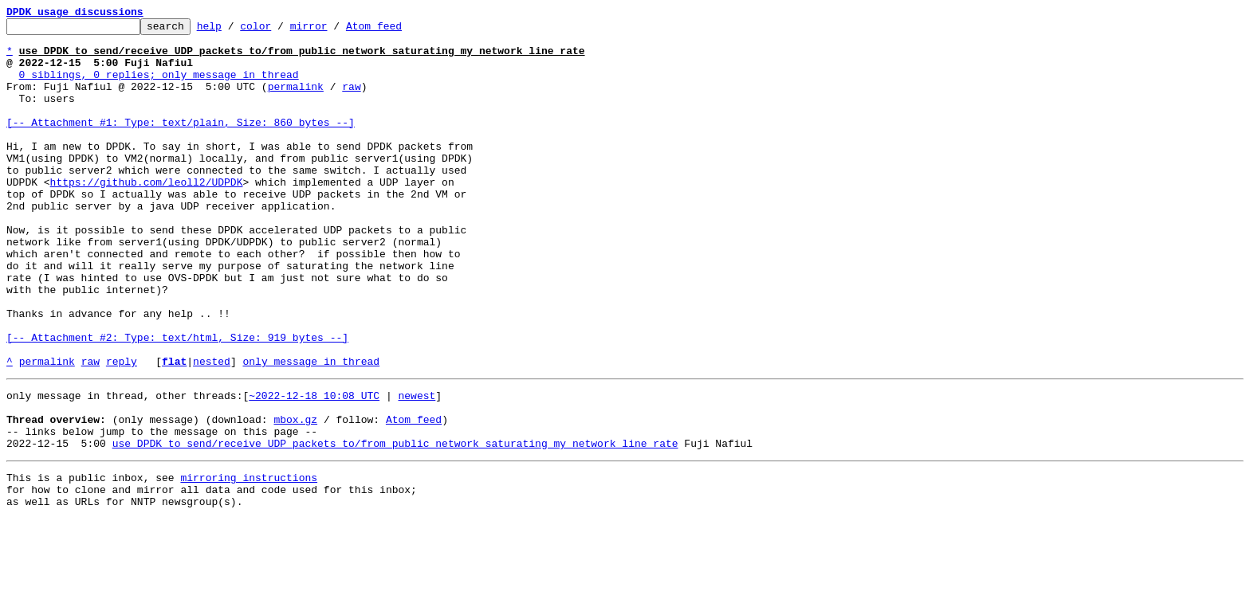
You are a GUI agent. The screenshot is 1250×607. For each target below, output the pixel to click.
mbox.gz (295, 495)
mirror (333, 30)
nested (211, 430)
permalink (296, 100)
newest (416, 467)
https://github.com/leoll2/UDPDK (146, 215)
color (280, 30)
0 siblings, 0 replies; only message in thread (159, 86)
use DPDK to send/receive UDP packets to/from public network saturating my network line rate (395, 524)
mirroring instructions (248, 561)
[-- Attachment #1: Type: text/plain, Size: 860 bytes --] (180, 143)
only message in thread (310, 430)
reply (121, 430)
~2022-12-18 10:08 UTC (314, 467)
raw (351, 100)
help (234, 30)
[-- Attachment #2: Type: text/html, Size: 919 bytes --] (177, 401)
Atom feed (398, 30)
